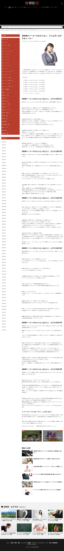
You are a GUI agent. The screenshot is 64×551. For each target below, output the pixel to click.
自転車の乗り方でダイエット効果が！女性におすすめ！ (46, 458)
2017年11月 (4, 274)
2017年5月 (4, 288)
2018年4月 (4, 259)
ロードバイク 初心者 (7, 77)
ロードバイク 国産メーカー (8, 80)
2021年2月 (4, 159)
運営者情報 (47, 7)
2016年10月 (4, 309)
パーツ (40, 7)
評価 (15, 7)
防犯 (43, 7)
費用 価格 (5, 130)
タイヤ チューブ (6, 48)
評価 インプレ (5, 127)
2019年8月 (4, 212)
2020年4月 (4, 188)
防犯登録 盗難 (5, 133)
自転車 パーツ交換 (6, 103)
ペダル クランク (6, 62)
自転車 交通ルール (6, 112)
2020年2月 (4, 194)
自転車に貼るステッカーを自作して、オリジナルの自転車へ (48, 482)
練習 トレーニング (6, 92)
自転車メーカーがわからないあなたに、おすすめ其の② (34, 82)
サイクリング (35, 7)
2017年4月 (4, 291)
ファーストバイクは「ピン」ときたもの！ (31, 93)
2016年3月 (4, 329)
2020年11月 (4, 168)
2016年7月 (4, 318)
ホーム (6, 7)
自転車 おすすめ (14, 29)
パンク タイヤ (5, 56)
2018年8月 (4, 247)
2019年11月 (4, 203)
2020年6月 (4, 183)
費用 (13, 7)
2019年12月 (4, 200)
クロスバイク (29, 7)
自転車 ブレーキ (6, 106)
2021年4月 (4, 153)
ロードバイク (5, 68)
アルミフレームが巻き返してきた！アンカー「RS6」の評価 (55, 520)
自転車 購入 (5, 118)
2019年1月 (4, 232)
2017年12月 (4, 271)
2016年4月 (4, 326)
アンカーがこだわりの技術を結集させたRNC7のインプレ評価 (8, 533)
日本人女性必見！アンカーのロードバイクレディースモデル (39, 520)
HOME (3, 29)
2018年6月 (4, 253)
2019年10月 (4, 206)
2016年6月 (4, 321)
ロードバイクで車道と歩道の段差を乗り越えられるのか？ (47, 474)
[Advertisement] (32, 17)
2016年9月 (4, 312)
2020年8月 (4, 177)
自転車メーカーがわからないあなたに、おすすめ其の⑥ (34, 91)
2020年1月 (4, 197)
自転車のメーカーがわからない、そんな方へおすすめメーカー (28, 29)
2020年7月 (4, 180)
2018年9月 (4, 244)
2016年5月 (4, 323)
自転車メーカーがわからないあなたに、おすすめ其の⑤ (34, 89)
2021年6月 (4, 147)
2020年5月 (4, 185)
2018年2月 (4, 265)
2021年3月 (4, 156)
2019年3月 (4, 227)
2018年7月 (4, 250)
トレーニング (19, 7)
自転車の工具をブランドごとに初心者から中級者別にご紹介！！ (47, 451)
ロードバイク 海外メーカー (8, 86)
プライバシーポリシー (54, 7)
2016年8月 (4, 315)
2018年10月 (4, 241)
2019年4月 (4, 224)
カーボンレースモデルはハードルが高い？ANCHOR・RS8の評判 (55, 533)
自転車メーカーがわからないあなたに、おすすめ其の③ (34, 84)
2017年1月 (4, 300)
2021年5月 (4, 150)
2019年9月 (4, 209)
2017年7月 (4, 282)
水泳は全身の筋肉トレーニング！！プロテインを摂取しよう (48, 466)
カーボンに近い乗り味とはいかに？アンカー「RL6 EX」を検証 (39, 533)
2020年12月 (4, 165)
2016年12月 (4, 303)
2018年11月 (4, 238)
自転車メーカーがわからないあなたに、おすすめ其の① (34, 80)
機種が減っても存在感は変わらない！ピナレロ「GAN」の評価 (24, 520)
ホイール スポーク (6, 65)
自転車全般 (7, 29)
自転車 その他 (5, 100)
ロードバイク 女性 (6, 83)
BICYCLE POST (35, 546)
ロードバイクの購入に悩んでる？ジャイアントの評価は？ (47, 489)
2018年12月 (4, 235)
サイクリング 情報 (6, 45)
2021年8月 (4, 141)
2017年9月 (4, 277)
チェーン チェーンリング (7, 51)
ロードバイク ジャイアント (8, 71)
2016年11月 (4, 306)
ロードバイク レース (7, 74)
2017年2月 (4, 297)
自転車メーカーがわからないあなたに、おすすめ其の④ (34, 87)
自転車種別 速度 (6, 124)
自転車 (9, 7)
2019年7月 (4, 215)
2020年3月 (4, 191)
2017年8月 (4, 279)
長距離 (24, 7)
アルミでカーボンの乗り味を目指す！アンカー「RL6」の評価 (24, 533)
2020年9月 (4, 174)
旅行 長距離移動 (6, 89)
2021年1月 (4, 162)
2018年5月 (4, 256)
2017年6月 (4, 285)
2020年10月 (4, 171)
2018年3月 (4, 262)
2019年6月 (4, 218)
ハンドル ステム (6, 59)
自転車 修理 (5, 115)
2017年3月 (4, 294)
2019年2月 (4, 230)
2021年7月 (4, 144)
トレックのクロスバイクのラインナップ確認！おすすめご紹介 (8, 520)
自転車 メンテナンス (7, 109)
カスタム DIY (5, 39)
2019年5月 (4, 221)
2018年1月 (4, 268)
